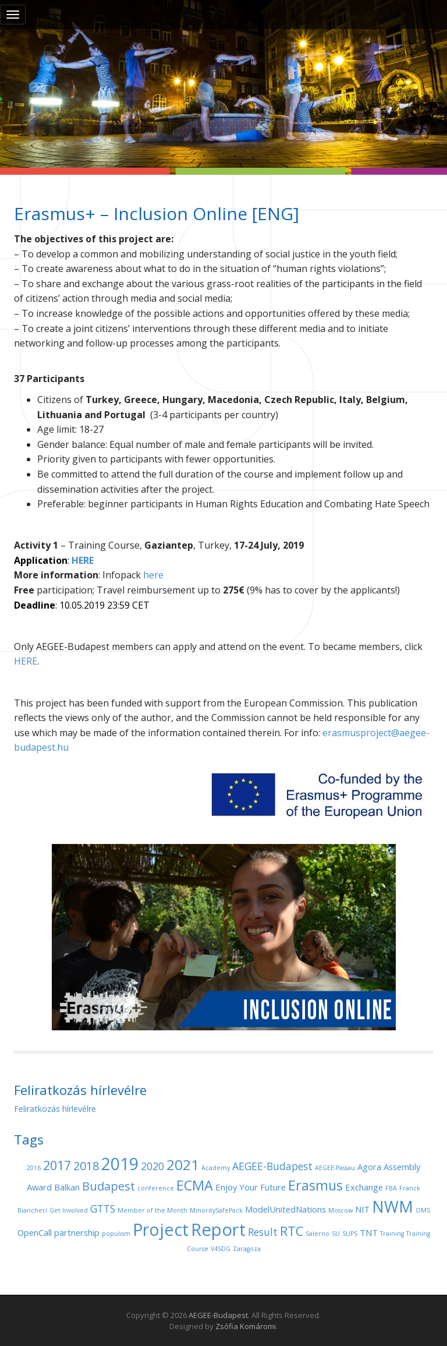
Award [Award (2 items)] (39, 1187)
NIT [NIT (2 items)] (362, 1209)
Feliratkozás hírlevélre (55, 1108)
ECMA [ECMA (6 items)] (194, 1185)
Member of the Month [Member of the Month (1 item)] (152, 1210)
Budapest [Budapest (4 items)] (108, 1186)
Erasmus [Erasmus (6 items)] (315, 1185)
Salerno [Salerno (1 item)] (317, 1234)
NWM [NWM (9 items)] (392, 1206)
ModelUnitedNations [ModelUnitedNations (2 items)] (285, 1209)
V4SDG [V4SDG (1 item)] (220, 1249)
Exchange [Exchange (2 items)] (364, 1187)
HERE (25, 661)
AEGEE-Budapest (218, 1315)
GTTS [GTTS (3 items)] (102, 1209)
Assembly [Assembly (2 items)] (402, 1166)
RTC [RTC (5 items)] (291, 1231)
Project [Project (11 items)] (161, 1229)
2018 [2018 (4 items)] (86, 1166)
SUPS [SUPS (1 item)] (349, 1234)
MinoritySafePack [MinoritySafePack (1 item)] (216, 1210)
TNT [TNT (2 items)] (369, 1232)
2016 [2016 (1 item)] (34, 1168)
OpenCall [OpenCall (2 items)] (34, 1232)
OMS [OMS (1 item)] (423, 1210)
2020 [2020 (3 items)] (152, 1166)
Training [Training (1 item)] (392, 1234)
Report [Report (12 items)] (218, 1229)
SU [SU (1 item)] (336, 1234)
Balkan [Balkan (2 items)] (67, 1187)
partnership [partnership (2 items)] (77, 1232)
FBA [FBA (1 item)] (391, 1188)
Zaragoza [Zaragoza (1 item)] (247, 1249)
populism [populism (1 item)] (116, 1234)
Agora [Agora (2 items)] (369, 1166)
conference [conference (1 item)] (155, 1188)
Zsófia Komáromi (245, 1326)
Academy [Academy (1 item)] (215, 1168)
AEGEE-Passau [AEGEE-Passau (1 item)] (335, 1168)
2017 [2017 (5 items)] (57, 1165)
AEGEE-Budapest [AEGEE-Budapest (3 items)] (272, 1166)
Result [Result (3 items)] (263, 1232)
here (153, 574)
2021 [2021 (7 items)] (182, 1164)
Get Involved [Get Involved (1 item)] (68, 1210)
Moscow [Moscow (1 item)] (340, 1210)
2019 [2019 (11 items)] (120, 1163)
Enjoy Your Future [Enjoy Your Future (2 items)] (250, 1187)
